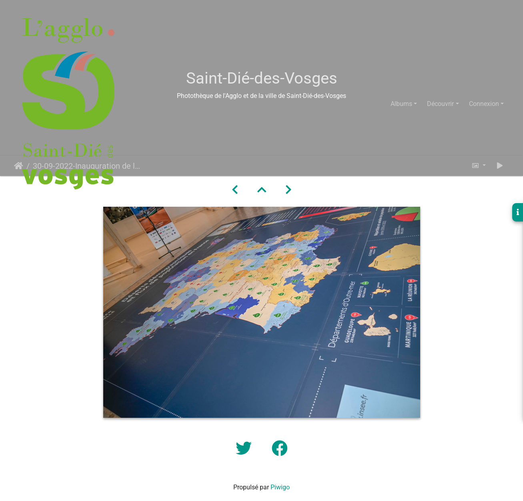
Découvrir (440, 104)
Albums (401, 104)
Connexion (484, 104)
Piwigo (280, 487)
